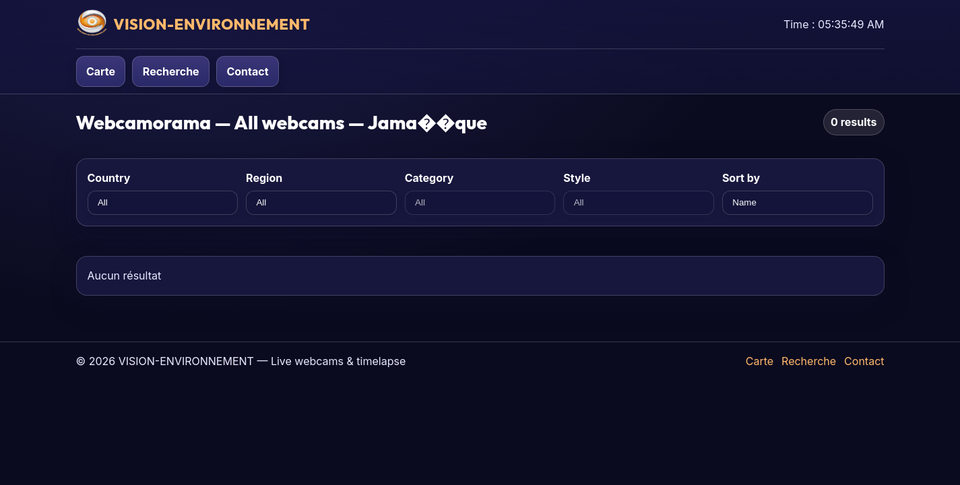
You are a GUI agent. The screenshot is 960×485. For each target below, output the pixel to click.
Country (109, 178)
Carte (100, 71)
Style (576, 178)
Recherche (171, 71)
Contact (247, 71)
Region (264, 178)
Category (429, 178)
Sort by (741, 178)
